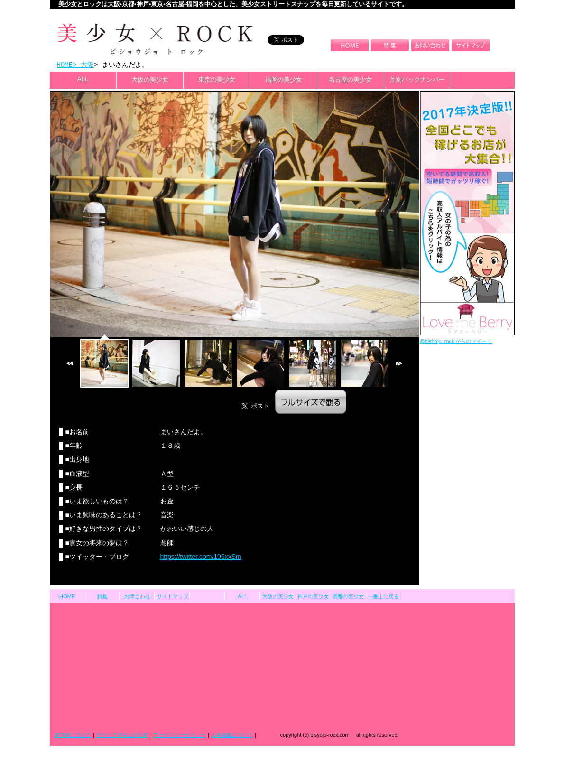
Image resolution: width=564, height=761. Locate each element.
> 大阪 (83, 65)
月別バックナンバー (417, 80)
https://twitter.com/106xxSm (200, 557)
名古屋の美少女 (350, 80)
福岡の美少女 (283, 80)
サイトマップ (172, 597)
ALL (82, 80)
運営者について (73, 736)
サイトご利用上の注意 (122, 736)
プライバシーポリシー (180, 736)
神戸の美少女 (313, 597)
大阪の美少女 (149, 80)
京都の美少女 (348, 597)
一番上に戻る (383, 597)
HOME (65, 65)
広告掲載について (232, 736)
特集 (102, 597)
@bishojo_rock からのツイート (456, 342)
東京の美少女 (216, 80)
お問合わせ (137, 597)
